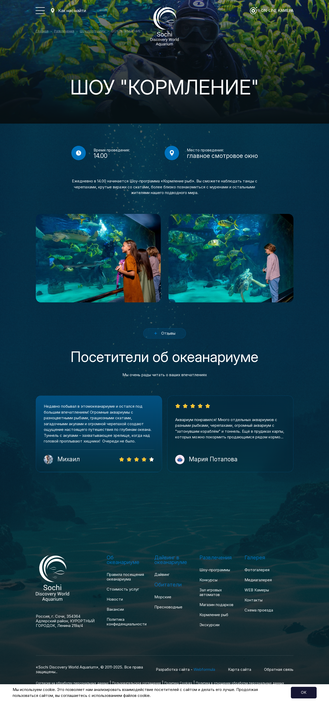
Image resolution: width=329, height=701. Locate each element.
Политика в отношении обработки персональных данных (240, 683)
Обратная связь (278, 669)
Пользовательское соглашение (136, 683)
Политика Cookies (178, 683)
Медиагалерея (258, 580)
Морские (162, 597)
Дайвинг (162, 574)
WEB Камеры (256, 590)
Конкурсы (208, 580)
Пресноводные (168, 607)
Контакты (253, 600)
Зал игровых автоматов (210, 592)
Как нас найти (72, 10)
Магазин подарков (216, 604)
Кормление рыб (213, 615)
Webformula (204, 669)
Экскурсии (209, 625)
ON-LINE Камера (277, 10)
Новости (115, 599)
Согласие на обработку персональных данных (72, 683)
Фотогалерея (256, 570)
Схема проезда (258, 610)
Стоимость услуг (123, 589)
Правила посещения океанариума (125, 577)
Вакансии (115, 609)
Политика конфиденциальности (127, 621)
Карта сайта (239, 669)
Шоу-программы (214, 570)
